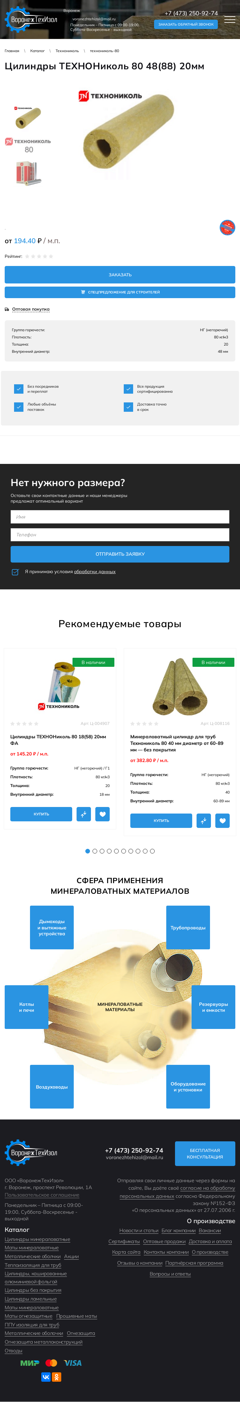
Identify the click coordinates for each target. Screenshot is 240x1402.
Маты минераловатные (32, 1248)
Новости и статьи (138, 1230)
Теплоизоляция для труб (33, 1265)
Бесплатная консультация (207, 1154)
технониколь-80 (104, 50)
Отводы (13, 1350)
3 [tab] (102, 851)
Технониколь (67, 50)
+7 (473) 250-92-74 (191, 13)
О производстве (210, 1252)
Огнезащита (81, 1333)
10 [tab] (152, 851)
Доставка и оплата (210, 1241)
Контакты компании (166, 1252)
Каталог (37, 50)
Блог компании (179, 1230)
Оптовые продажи (164, 1241)
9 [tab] (145, 851)
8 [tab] (138, 851)
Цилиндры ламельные (31, 1299)
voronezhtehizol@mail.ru (94, 19)
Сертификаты (124, 1241)
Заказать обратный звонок (185, 24)
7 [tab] (130, 851)
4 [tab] (109, 851)
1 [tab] (87, 851)
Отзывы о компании (139, 1263)
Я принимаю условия (71, 571)
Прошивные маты (77, 1316)
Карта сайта (126, 1252)
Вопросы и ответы (170, 1274)
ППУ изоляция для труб (32, 1324)
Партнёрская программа (194, 1263)
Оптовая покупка (31, 309)
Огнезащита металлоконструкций (43, 1342)
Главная (12, 50)
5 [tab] (116, 851)
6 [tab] (123, 851)
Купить (41, 814)
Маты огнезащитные (28, 1316)
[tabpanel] (60, 738)
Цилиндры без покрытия (33, 1290)
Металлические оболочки (34, 1333)
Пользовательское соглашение (42, 1195)
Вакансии (210, 1230)
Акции (71, 1256)
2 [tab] (94, 851)
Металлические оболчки (32, 1256)
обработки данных (95, 571)
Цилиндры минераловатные (37, 1239)
